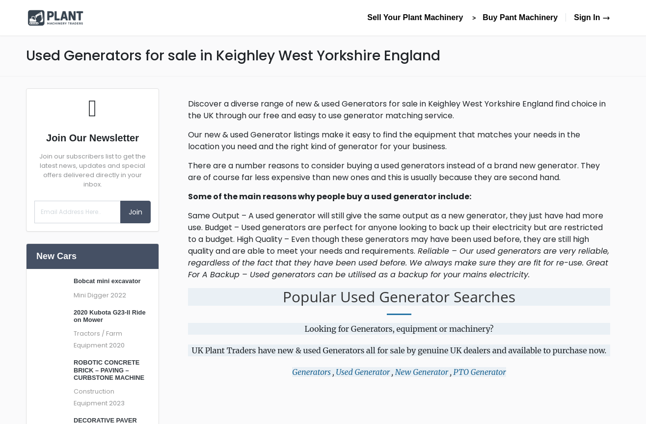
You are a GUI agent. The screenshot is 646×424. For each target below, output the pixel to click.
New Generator (421, 372)
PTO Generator (480, 372)
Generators (311, 372)
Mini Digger (91, 295)
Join (135, 212)
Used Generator (363, 372)
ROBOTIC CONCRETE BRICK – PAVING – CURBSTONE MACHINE (109, 370)
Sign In (592, 17)
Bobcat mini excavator (107, 281)
